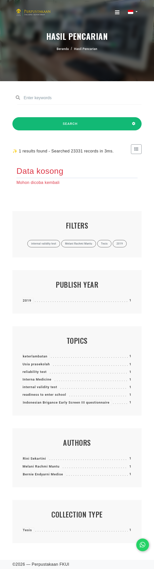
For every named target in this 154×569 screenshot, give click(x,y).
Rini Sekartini (34, 458)
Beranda (63, 49)
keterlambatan (35, 356)
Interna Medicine (37, 379)
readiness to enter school (44, 394)
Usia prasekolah (36, 364)
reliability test (35, 372)
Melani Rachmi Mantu (41, 466)
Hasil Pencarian (86, 49)
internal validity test (40, 387)
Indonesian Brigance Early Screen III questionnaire (66, 402)
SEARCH (70, 126)
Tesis (27, 530)
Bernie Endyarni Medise (43, 474)
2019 (27, 300)
